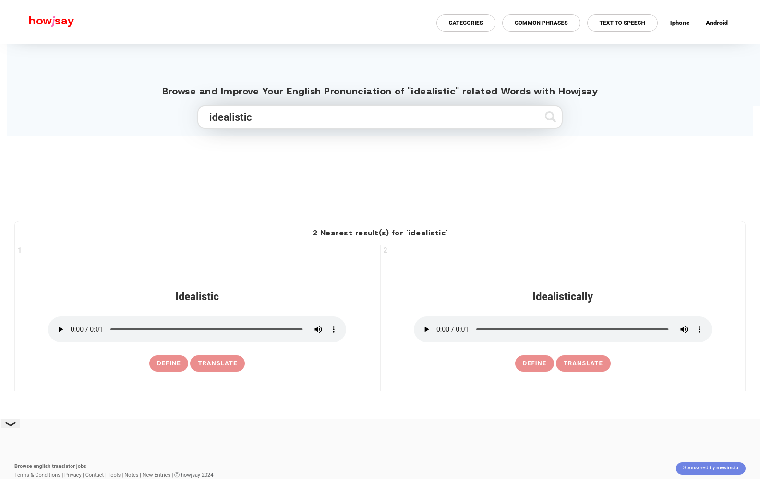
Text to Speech (622, 23)
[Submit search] (550, 116)
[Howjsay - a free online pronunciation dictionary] (37, 22)
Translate (217, 363)
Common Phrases (541, 23)
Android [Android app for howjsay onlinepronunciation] (717, 22)
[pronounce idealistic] (197, 329)
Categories (466, 23)
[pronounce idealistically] (563, 329)
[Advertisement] (380, 174)
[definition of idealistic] (168, 363)
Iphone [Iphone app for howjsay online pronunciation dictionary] (679, 22)
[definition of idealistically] (534, 363)
